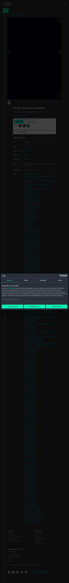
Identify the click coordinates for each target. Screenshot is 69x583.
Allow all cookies (56, 306)
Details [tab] (26, 280)
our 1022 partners (11, 288)
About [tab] (60, 280)
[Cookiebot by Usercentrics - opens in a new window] (60, 276)
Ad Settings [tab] (43, 280)
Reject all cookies (12, 306)
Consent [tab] (9, 280)
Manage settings (34, 306)
